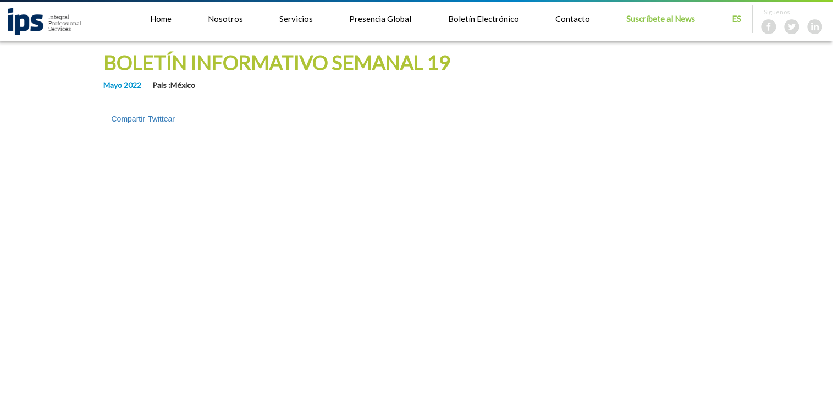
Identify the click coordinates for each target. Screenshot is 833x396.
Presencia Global (380, 19)
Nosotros (225, 19)
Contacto (572, 19)
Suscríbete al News (660, 19)
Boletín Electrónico (483, 19)
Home (161, 19)
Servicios (296, 19)
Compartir (128, 118)
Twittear (161, 118)
